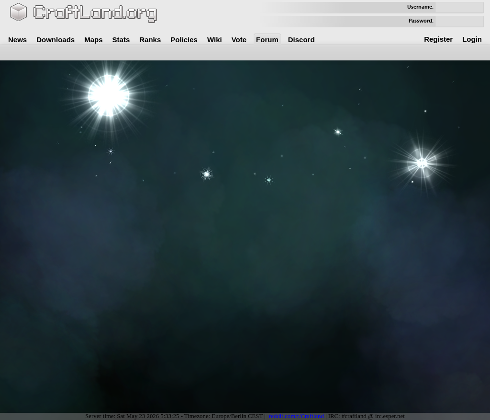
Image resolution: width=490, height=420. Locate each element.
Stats (121, 39)
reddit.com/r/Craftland (296, 416)
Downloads (55, 39)
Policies (184, 39)
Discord (301, 39)
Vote (239, 39)
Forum (267, 39)
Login (472, 39)
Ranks (150, 39)
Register (438, 39)
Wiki (214, 39)
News (17, 39)
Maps (93, 39)
